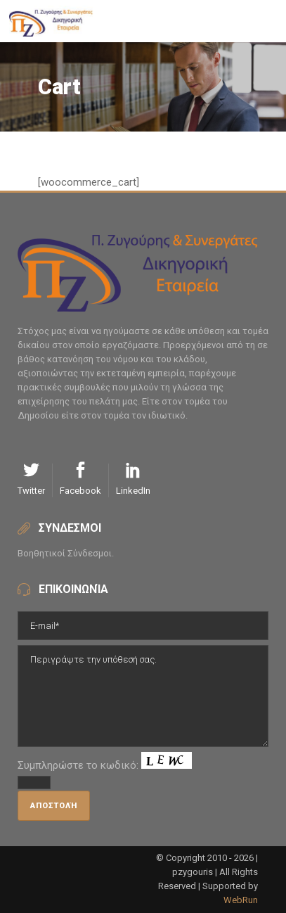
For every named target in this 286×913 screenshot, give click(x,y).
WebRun (240, 900)
